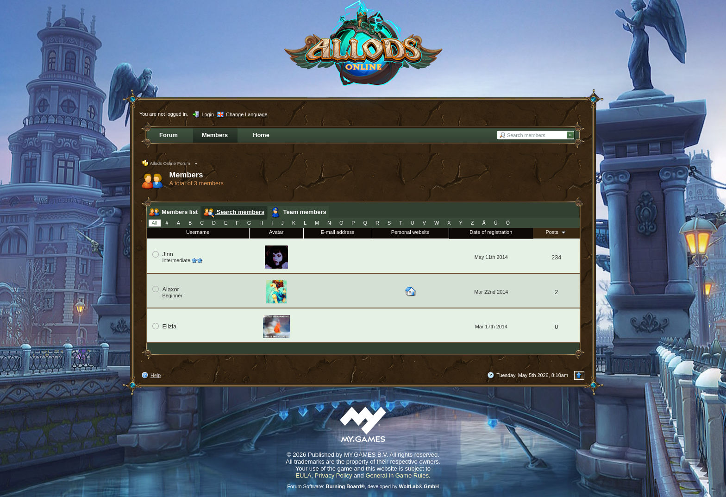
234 (556, 257)
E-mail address (338, 232)
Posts (556, 232)
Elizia (170, 326)
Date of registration (490, 232)
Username (197, 232)
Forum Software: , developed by (363, 486)
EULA (303, 475)
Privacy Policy (333, 475)
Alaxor (171, 289)
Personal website (410, 232)
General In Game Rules (397, 475)
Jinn (168, 254)
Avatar (276, 232)
